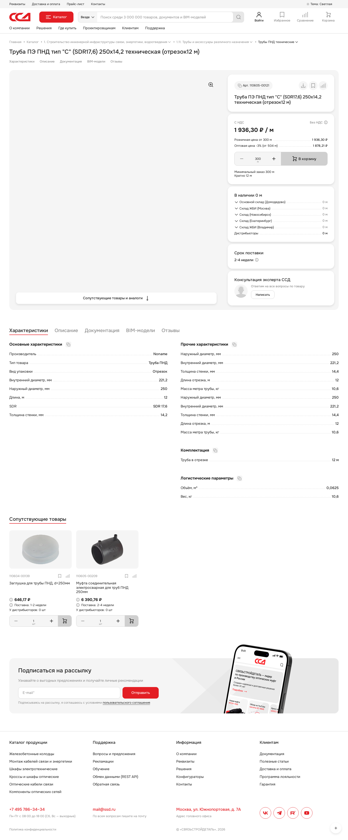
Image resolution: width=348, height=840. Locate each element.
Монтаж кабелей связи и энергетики (40, 761)
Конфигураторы (190, 776)
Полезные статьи (274, 761)
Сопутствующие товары (37, 519)
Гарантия (267, 784)
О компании (19, 28)
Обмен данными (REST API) (115, 776)
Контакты (98, 4)
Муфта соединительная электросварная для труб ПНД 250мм (102, 587)
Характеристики (21, 61)
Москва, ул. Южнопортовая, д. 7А (208, 809)
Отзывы (116, 61)
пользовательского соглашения (126, 703)
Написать (263, 295)
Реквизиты (17, 4)
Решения (44, 28)
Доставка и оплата (46, 4)
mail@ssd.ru (104, 809)
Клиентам (130, 28)
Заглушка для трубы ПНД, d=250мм (39, 583)
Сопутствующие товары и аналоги (116, 298)
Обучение (101, 769)
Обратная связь (106, 784)
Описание (47, 61)
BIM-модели (96, 61)
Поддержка (155, 28)
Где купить (67, 28)
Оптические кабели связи (31, 784)
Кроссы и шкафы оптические (34, 776)
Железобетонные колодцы (31, 754)
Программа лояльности (280, 776)
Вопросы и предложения (114, 754)
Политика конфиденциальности (32, 829)
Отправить (140, 692)
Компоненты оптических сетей (35, 791)
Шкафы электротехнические (33, 769)
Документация (71, 61)
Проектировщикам (99, 28)
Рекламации (103, 761)
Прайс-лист (75, 4)
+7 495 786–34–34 (27, 809)
